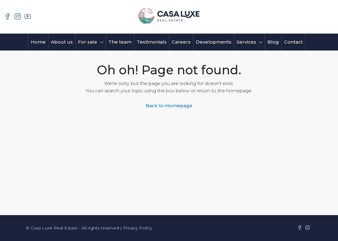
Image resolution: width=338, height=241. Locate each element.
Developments (213, 42)
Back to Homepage (169, 105)
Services (246, 42)
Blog (273, 42)
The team (120, 42)
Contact (293, 42)
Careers (181, 42)
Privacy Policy (137, 228)
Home (38, 42)
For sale (87, 42)
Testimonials (152, 42)
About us (62, 42)
